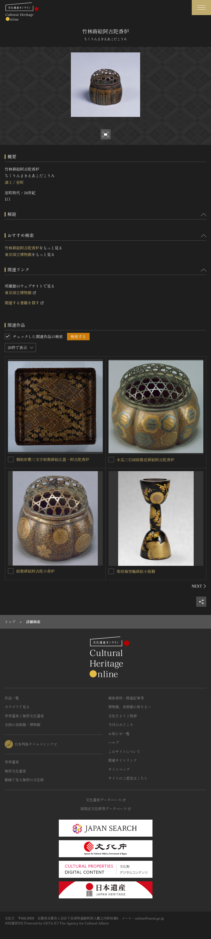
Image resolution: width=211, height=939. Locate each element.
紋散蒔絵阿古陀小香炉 (35, 571)
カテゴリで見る (17, 706)
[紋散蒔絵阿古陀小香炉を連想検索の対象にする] (10, 571)
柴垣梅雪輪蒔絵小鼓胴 (136, 571)
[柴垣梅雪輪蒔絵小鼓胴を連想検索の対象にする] (111, 571)
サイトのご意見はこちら (128, 778)
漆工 (8, 182)
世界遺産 (12, 761)
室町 (20, 182)
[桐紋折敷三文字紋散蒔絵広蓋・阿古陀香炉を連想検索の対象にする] (10, 459)
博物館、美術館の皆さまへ (129, 706)
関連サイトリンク (122, 760)
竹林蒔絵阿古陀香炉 (22, 248)
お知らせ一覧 (119, 733)
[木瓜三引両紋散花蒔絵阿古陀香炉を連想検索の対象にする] (111, 459)
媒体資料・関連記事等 (126, 698)
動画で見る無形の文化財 (24, 779)
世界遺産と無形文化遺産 (24, 715)
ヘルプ (113, 742)
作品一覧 (12, 698)
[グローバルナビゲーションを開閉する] (201, 7)
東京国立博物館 (18, 254)
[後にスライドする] (199, 586)
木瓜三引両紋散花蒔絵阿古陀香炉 (145, 459)
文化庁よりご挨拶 (122, 715)
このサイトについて (124, 751)
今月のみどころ (120, 724)
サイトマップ (119, 769)
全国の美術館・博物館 (22, 724)
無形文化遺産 (15, 771)
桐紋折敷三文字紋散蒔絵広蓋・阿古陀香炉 (52, 459)
